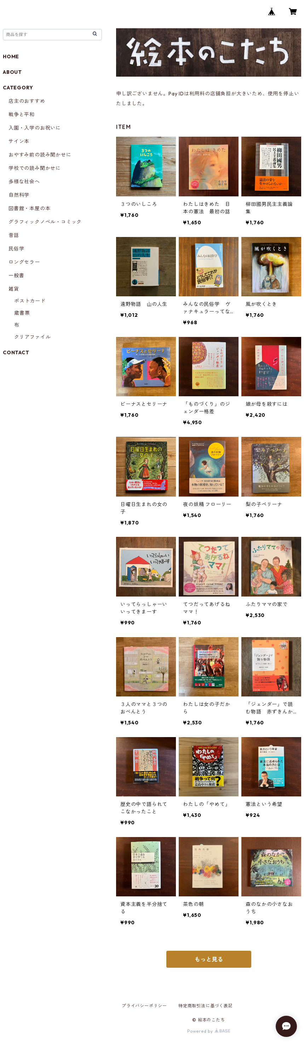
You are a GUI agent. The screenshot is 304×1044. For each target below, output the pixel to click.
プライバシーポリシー (144, 1005)
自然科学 (18, 195)
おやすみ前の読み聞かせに (39, 155)
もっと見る (209, 959)
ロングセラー (24, 262)
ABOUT (12, 72)
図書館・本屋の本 (29, 208)
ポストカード (30, 301)
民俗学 (16, 248)
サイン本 (18, 141)
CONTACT (16, 352)
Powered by (208, 1031)
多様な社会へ (24, 181)
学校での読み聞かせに (34, 168)
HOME (11, 56)
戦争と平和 (21, 114)
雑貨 (13, 289)
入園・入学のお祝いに (34, 128)
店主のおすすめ (26, 101)
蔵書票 (22, 313)
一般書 (16, 275)
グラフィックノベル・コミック (45, 222)
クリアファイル (32, 337)
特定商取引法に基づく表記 (205, 1005)
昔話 (13, 235)
